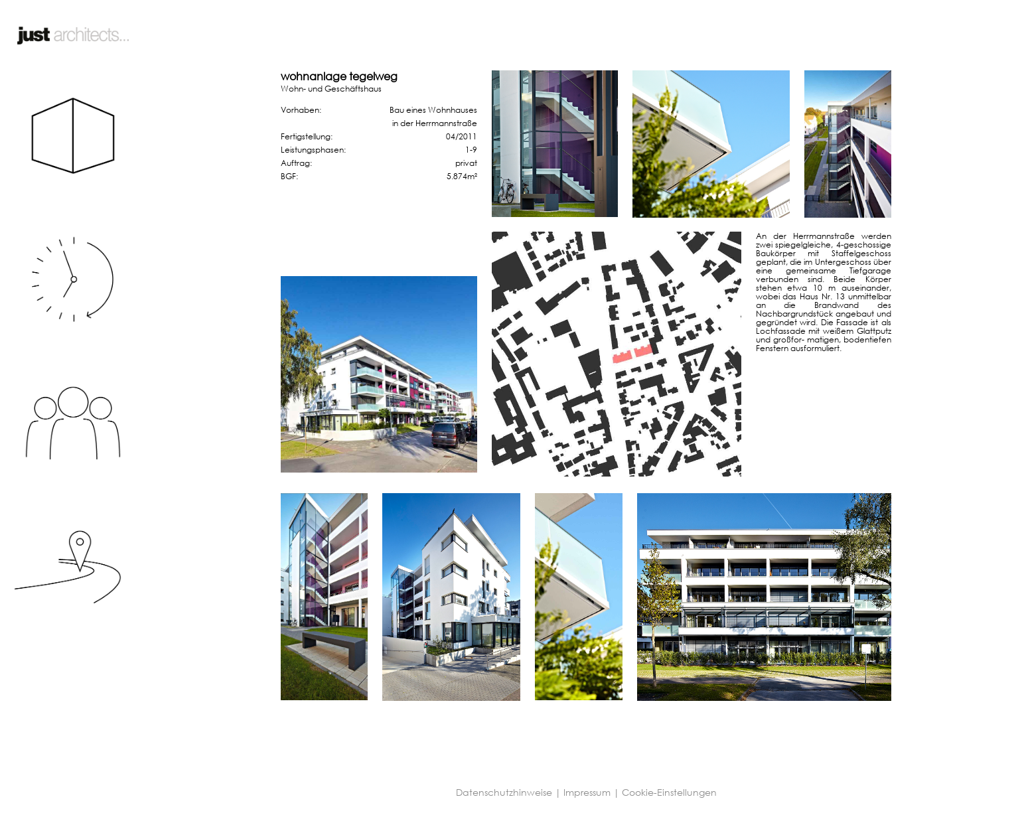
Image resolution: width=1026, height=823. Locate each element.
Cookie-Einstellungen (669, 792)
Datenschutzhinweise (504, 792)
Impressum (587, 792)
